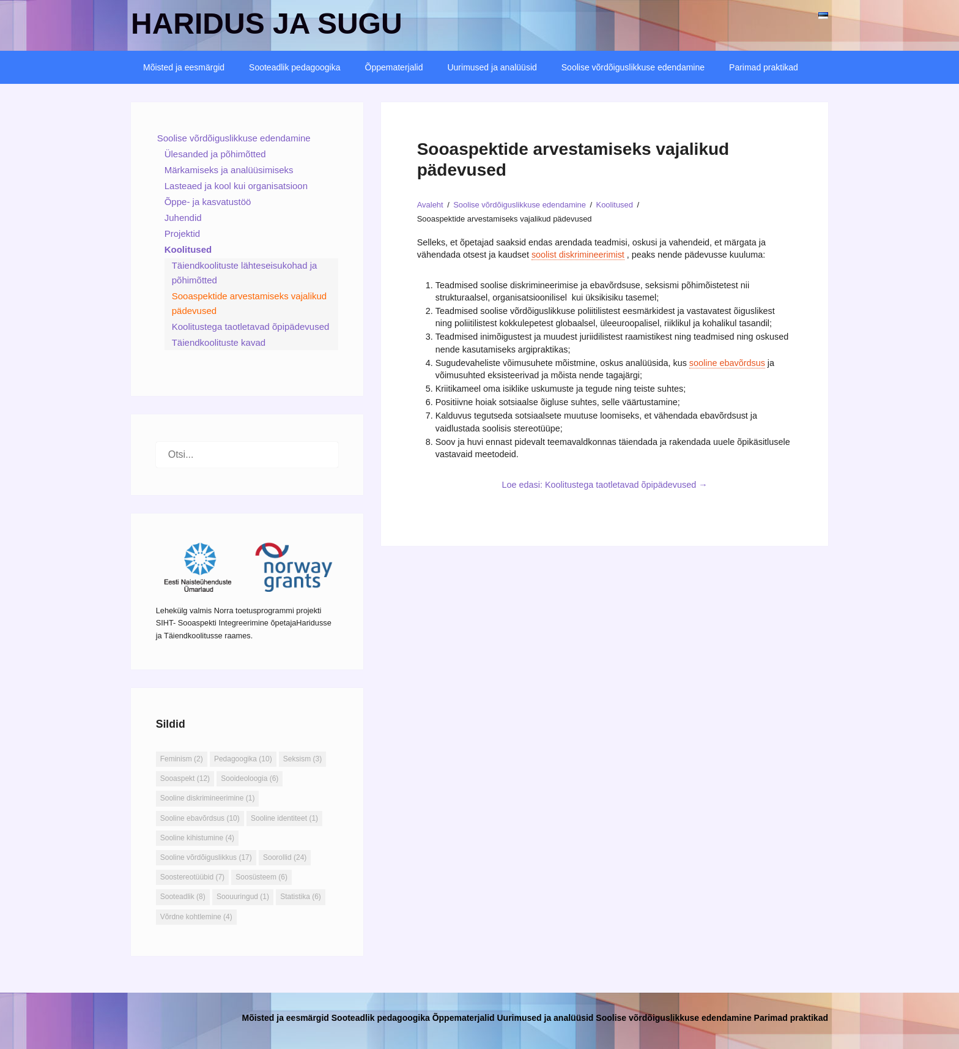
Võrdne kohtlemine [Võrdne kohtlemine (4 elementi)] (196, 917)
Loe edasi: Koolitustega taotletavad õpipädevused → (605, 485)
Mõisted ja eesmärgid (183, 67)
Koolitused (188, 249)
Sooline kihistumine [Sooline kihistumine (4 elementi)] (197, 838)
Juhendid (183, 217)
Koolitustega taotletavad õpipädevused (251, 326)
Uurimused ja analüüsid (491, 67)
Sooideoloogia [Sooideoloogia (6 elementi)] (249, 778)
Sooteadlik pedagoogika (294, 67)
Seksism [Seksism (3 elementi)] (302, 759)
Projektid (182, 233)
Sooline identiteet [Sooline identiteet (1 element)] (284, 818)
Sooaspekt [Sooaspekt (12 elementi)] (185, 778)
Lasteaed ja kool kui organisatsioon (236, 186)
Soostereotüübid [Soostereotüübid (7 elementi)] (192, 877)
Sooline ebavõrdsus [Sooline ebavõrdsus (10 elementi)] (200, 818)
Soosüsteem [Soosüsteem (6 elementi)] (261, 877)
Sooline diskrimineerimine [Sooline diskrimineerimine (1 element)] (207, 798)
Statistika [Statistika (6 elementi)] (300, 896)
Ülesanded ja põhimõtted (215, 154)
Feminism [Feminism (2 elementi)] (181, 759)
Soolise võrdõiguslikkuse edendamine (633, 67)
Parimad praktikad (763, 67)
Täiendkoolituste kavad (218, 342)
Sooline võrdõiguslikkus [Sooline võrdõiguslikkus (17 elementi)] (206, 857)
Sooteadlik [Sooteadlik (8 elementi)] (183, 896)
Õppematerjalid (394, 67)
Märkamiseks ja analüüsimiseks (229, 170)
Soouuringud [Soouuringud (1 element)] (243, 896)
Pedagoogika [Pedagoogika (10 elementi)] (243, 759)
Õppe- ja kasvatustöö (208, 201)
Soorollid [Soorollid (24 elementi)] (284, 857)
